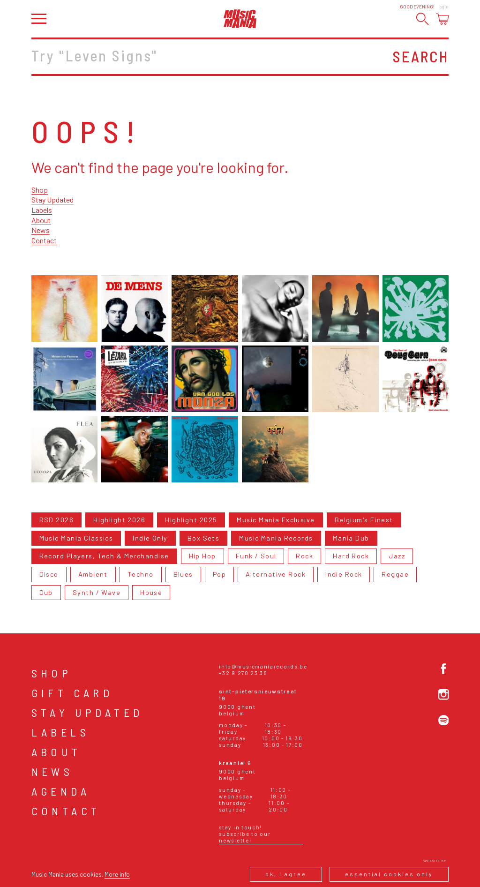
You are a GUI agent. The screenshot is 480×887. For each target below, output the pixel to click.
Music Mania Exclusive (276, 520)
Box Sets (204, 538)
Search (421, 56)
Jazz (397, 556)
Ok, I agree (286, 874)
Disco (49, 574)
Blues (183, 574)
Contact (44, 240)
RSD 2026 (56, 520)
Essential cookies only (389, 874)
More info (117, 874)
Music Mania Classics (76, 538)
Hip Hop (202, 556)
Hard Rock (351, 556)
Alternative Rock (276, 574)
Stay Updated (52, 199)
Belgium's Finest (364, 520)
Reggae (395, 574)
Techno (141, 574)
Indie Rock (343, 574)
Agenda (60, 791)
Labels (41, 209)
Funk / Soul (256, 556)
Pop (219, 574)
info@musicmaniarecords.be (263, 666)
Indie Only (150, 538)
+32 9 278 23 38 (243, 673)
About (41, 220)
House (151, 592)
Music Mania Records (276, 538)
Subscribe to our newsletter (244, 837)
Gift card (72, 692)
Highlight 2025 (191, 520)
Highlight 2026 (119, 520)
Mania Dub (351, 538)
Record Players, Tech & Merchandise (104, 556)
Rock (304, 556)
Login (443, 6)
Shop (39, 189)
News (40, 230)
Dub (46, 592)
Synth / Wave (96, 592)
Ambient (93, 574)
